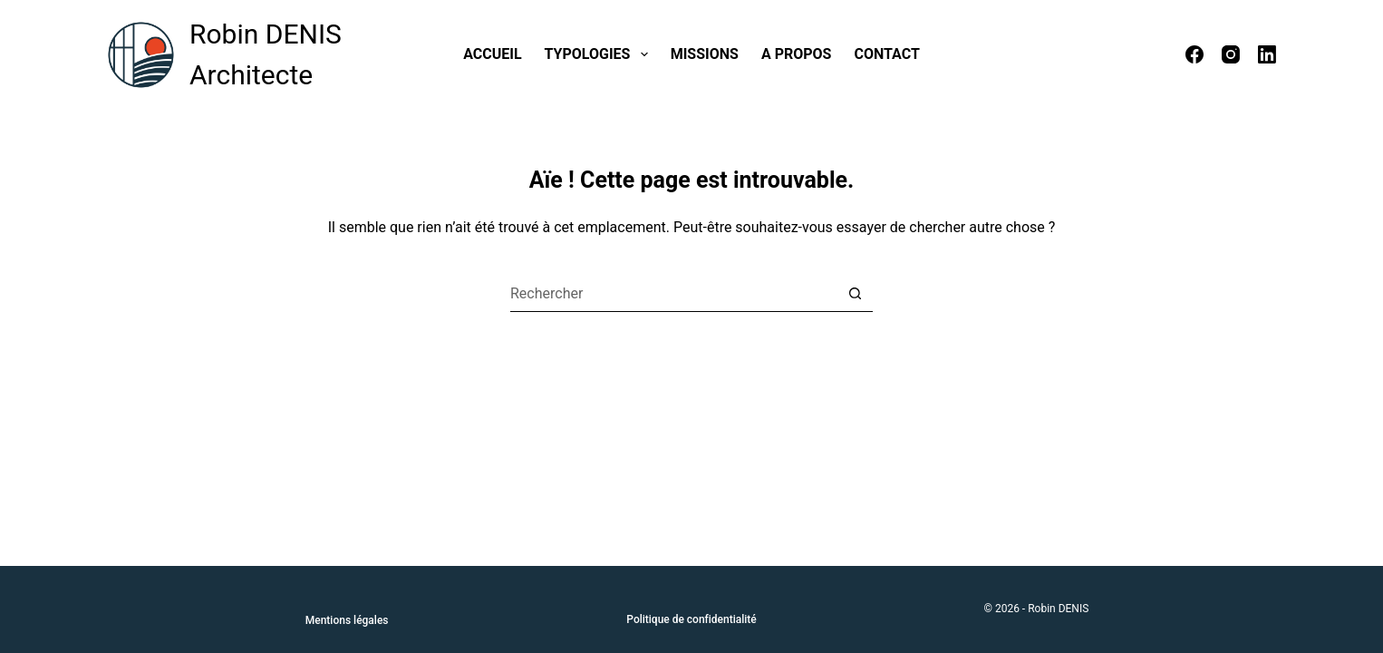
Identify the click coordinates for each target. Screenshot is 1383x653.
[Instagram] (1231, 54)
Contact (886, 54)
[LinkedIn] (1267, 54)
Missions (705, 54)
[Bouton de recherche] (855, 294)
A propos (796, 54)
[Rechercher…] (673, 294)
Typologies (600, 54)
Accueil (492, 54)
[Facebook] (1194, 54)
